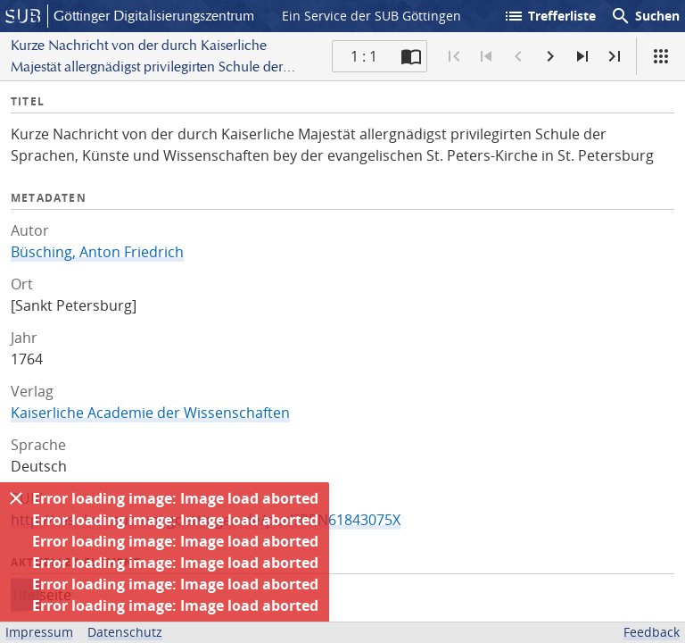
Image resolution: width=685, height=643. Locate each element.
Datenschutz (124, 631)
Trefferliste (549, 16)
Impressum (39, 631)
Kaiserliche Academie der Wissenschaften (150, 412)
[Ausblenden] (16, 498)
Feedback (651, 631)
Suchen (645, 16)
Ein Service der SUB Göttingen (371, 15)
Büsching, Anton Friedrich (97, 252)
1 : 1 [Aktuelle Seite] (364, 56)
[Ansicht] (661, 56)
